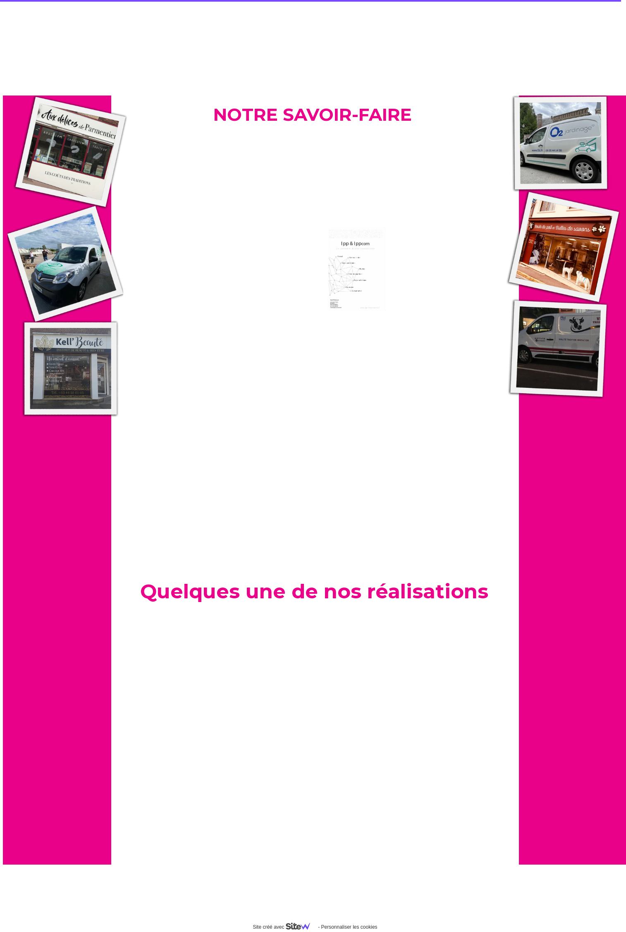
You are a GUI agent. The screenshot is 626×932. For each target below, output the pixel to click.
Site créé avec (284, 927)
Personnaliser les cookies (349, 927)
